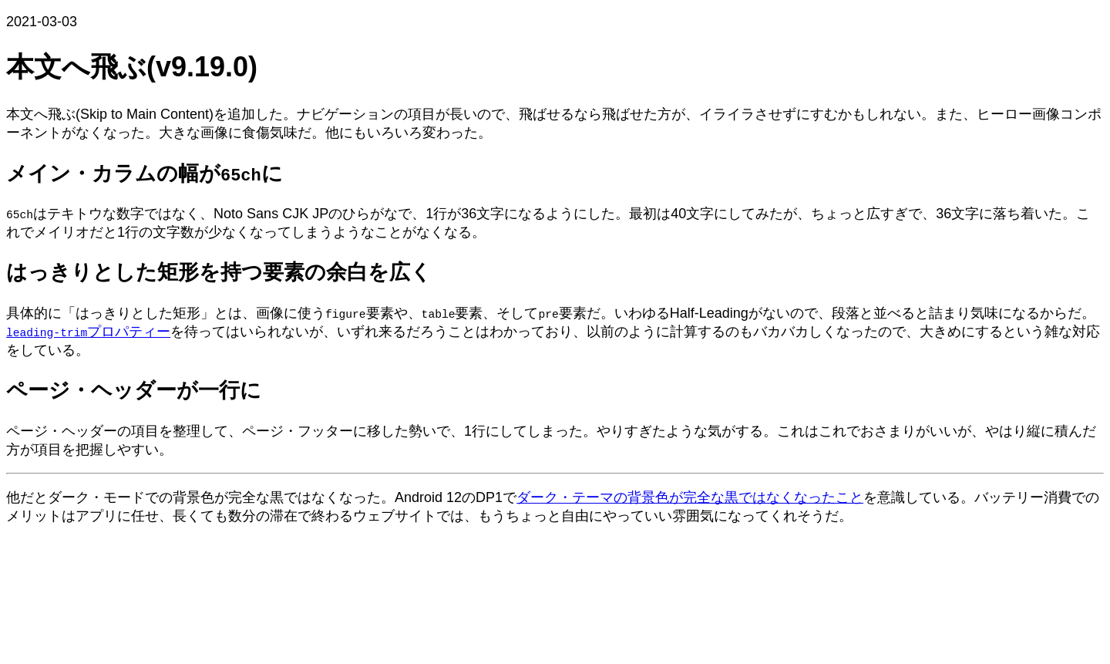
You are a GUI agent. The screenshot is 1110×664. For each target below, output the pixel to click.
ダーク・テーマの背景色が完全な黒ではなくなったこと (689, 497)
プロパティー (88, 331)
